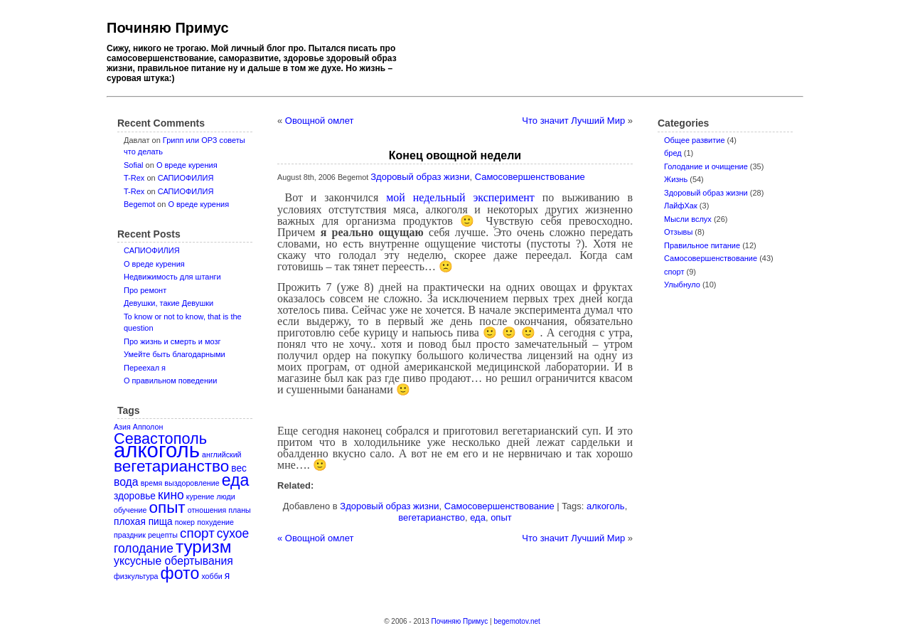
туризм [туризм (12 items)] (204, 546)
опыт (501, 517)
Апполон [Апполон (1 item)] (148, 426)
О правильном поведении (170, 380)
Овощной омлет (319, 120)
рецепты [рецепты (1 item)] (163, 535)
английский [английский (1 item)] (221, 454)
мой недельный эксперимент (460, 197)
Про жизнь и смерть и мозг (172, 341)
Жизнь (675, 179)
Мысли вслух (688, 219)
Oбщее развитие (694, 140)
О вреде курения (187, 165)
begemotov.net (516, 621)
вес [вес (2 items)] (239, 468)
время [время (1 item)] (152, 483)
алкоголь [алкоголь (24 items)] (157, 450)
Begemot (139, 204)
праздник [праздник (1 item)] (130, 535)
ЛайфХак (680, 205)
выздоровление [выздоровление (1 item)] (191, 483)
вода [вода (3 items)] (126, 482)
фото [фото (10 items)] (180, 573)
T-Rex (134, 178)
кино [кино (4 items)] (171, 495)
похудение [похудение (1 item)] (215, 522)
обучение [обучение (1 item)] (130, 510)
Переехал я (145, 367)
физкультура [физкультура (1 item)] (136, 576)
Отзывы (678, 232)
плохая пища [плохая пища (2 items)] (143, 521)
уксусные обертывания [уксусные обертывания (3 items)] (173, 561)
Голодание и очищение (706, 166)
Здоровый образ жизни (706, 192)
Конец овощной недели (455, 155)
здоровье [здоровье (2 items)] (135, 496)
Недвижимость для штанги (172, 276)
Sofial (134, 165)
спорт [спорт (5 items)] (197, 533)
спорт (674, 271)
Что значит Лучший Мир (573, 120)
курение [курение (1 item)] (200, 496)
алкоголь (606, 506)
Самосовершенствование (710, 258)
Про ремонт (145, 290)
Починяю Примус (168, 28)
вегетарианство (431, 517)
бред (673, 153)
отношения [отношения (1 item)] (207, 510)
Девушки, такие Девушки (168, 303)
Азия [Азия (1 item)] (122, 426)
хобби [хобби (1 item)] (211, 576)
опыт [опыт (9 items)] (167, 507)
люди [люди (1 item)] (225, 496)
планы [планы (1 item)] (239, 510)
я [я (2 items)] (227, 575)
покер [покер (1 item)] (185, 522)
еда (478, 517)
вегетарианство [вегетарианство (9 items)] (171, 466)
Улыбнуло (682, 284)
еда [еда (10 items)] (236, 480)
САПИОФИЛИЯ (186, 178)
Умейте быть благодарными (174, 354)
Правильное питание (702, 245)
